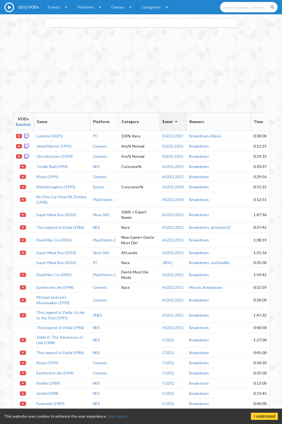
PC (95, 136)
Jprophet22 (220, 227)
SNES (97, 315)
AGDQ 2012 (173, 227)
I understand (264, 416)
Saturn (98, 186)
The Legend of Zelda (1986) (60, 227)
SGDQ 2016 (172, 146)
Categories (155, 7)
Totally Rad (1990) (51, 166)
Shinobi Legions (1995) (55, 186)
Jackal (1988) (47, 393)
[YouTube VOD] (19, 135)
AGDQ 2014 (173, 186)
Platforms (90, 7)
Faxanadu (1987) (50, 403)
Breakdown (199, 136)
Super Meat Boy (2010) (56, 214)
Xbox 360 (101, 214)
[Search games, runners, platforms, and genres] (249, 7)
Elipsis (215, 136)
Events (58, 7)
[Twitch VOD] (27, 135)
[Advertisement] (141, 69)
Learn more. (117, 416)
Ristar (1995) (47, 176)
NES (96, 166)
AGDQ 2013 (173, 214)
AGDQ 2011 (173, 274)
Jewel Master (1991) (53, 146)
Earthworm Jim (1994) (55, 287)
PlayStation (103, 199)
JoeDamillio (220, 262)
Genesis (100, 146)
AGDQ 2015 (173, 166)
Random (23, 124)
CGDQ (168, 340)
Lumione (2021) (49, 136)
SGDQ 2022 (172, 136)
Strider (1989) (48, 383)
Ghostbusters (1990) (54, 156)
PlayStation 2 (104, 240)
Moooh (195, 287)
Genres (122, 7)
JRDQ (167, 262)
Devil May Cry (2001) (54, 240)
